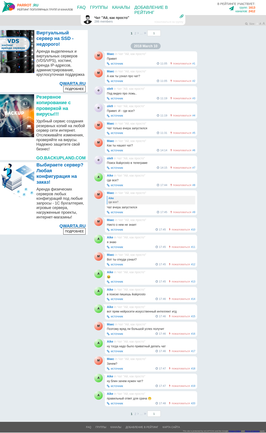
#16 (193, 333)
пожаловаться (182, 63)
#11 (193, 247)
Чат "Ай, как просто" (132, 54)
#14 (193, 298)
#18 (193, 368)
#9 (193, 212)
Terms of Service (252, 431)
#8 (193, 185)
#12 (193, 264)
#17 (193, 351)
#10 (193, 229)
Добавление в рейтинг (141, 427)
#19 (193, 385)
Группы (99, 7)
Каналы (121, 7)
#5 (193, 132)
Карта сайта (171, 427)
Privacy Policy (235, 431)
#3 (193, 98)
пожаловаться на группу (168, 21)
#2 (193, 80)
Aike (110, 175)
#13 (193, 281)
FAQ (81, 7)
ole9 (110, 88)
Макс (110, 54)
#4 (193, 115)
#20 (193, 403)
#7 (193, 167)
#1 (193, 63)
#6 (193, 150)
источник (117, 63)
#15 (193, 316)
